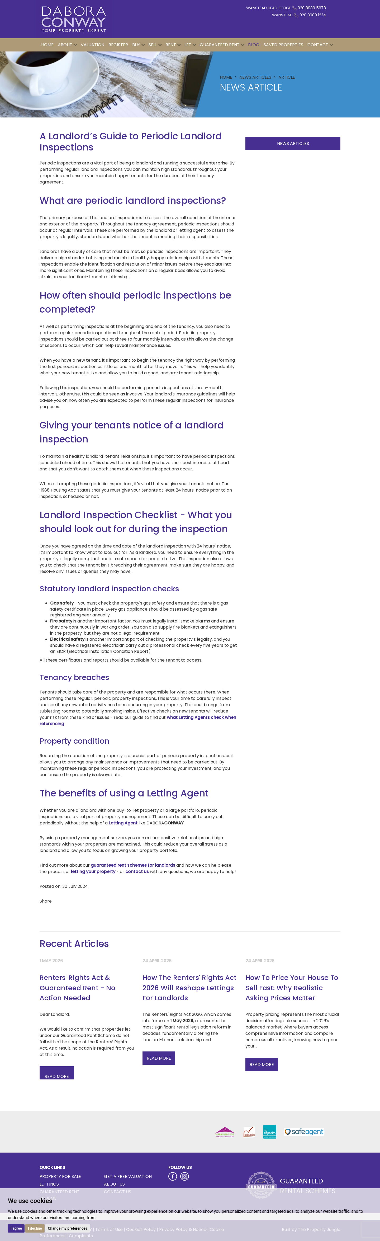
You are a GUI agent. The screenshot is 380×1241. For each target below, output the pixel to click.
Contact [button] (320, 45)
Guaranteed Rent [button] (222, 45)
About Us (114, 1184)
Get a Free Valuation (128, 1176)
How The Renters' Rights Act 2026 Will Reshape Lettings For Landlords (189, 988)
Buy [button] (138, 45)
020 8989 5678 (312, 8)
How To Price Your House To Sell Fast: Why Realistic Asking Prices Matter (291, 988)
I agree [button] (16, 1228)
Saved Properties (283, 45)
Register (118, 45)
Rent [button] (173, 45)
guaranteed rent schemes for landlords (133, 865)
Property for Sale (60, 1176)
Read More (159, 1058)
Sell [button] (155, 45)
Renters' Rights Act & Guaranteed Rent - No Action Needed (77, 988)
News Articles (293, 143)
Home (47, 45)
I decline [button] (35, 1228)
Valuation (92, 45)
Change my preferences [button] (67, 1228)
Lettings (49, 1184)
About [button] (67, 45)
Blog (253, 45)
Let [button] (190, 45)
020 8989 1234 (313, 15)
